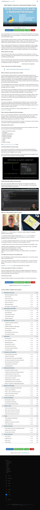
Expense (8, 461)
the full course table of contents (9, 144)
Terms (6, 467)
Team (28, 30)
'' (8, 1)
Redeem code (7, 463)
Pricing (7, 460)
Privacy (7, 465)
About (6, 472)
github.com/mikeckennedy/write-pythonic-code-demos (16, 69)
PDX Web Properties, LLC (16, 504)
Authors (7, 464)
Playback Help (8, 471)
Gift (32, 30)
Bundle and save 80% (19, 30)
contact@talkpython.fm (26, 285)
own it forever (23, 27)
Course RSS (7, 468)
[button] (37, 1)
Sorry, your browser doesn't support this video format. (20, 17)
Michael (7, 232)
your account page (8, 265)
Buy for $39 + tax (9, 30)
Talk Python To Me (25, 235)
